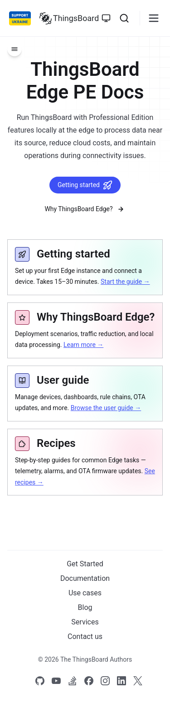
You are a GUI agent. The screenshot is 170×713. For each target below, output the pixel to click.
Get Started (85, 564)
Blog (85, 607)
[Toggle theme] (106, 18)
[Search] (124, 18)
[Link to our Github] (39, 680)
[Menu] (14, 49)
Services (84, 622)
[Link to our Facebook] (88, 680)
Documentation (85, 578)
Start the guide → (125, 281)
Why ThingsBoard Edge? (84, 209)
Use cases (85, 593)
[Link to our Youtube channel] (56, 680)
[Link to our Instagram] (105, 680)
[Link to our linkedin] (121, 680)
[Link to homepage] (69, 18)
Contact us (85, 636)
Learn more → (83, 344)
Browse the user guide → (106, 407)
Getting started (85, 185)
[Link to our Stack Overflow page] (72, 680)
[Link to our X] (137, 680)
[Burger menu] (153, 18)
